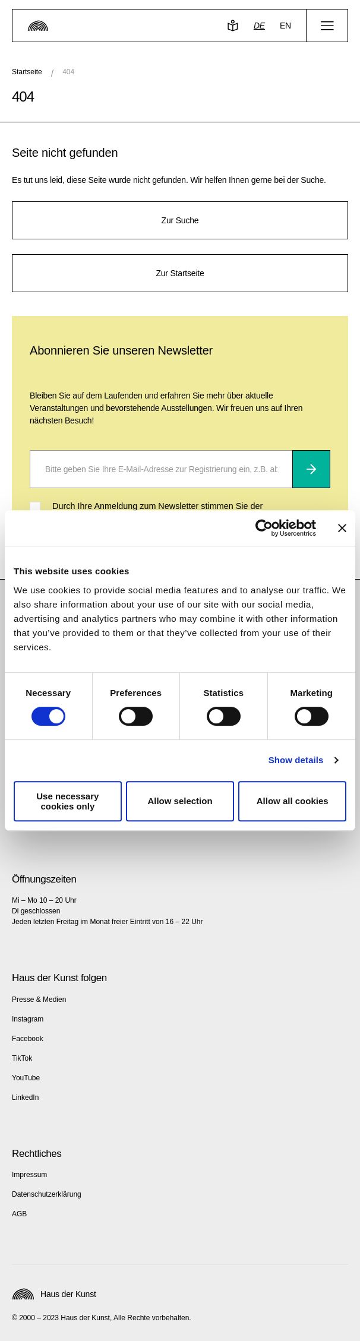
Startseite (27, 72)
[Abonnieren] (311, 469)
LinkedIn (25, 1097)
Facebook (27, 1039)
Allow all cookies (293, 801)
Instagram (27, 1019)
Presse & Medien (39, 999)
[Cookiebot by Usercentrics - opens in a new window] (264, 528)
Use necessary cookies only (67, 801)
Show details (296, 760)
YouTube (26, 1078)
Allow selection (179, 801)
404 (68, 72)
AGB (19, 1214)
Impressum (29, 1175)
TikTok (22, 1058)
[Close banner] (342, 528)
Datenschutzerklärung (46, 1194)
